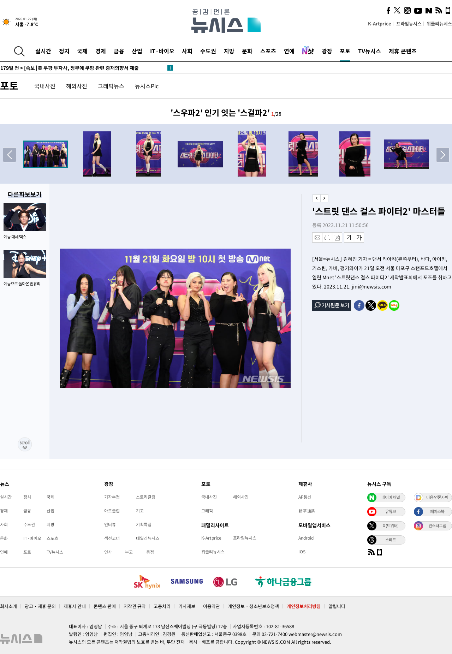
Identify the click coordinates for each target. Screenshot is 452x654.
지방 (229, 51)
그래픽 (207, 510)
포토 (345, 51)
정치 (64, 51)
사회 (187, 51)
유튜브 (390, 511)
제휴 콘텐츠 (403, 51)
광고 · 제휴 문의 (40, 606)
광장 (327, 51)
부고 (129, 552)
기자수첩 (112, 497)
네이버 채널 (390, 497)
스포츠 (268, 51)
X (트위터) (390, 525)
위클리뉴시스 (439, 23)
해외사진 (76, 86)
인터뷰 (110, 524)
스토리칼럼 (145, 497)
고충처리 (162, 606)
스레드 (390, 539)
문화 (247, 51)
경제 (100, 51)
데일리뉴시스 (147, 538)
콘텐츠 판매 (105, 606)
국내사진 (44, 86)
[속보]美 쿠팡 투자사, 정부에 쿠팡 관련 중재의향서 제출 (69, 67)
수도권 (208, 51)
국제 (82, 51)
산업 (137, 51)
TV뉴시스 (369, 51)
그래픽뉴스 (111, 86)
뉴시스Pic (147, 86)
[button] (442, 154)
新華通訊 (306, 510)
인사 (108, 552)
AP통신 (304, 497)
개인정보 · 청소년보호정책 (253, 606)
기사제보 (186, 606)
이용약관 (211, 606)
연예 (289, 51)
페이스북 (437, 511)
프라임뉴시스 (409, 23)
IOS (301, 551)
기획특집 (143, 524)
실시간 (43, 51)
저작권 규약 (135, 606)
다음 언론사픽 (437, 497)
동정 (150, 552)
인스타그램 (437, 525)
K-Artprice (379, 23)
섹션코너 (112, 538)
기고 (140, 510)
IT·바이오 (162, 51)
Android (306, 538)
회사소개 (8, 606)
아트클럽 (112, 510)
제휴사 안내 (75, 606)
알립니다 (336, 606)
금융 (119, 51)
